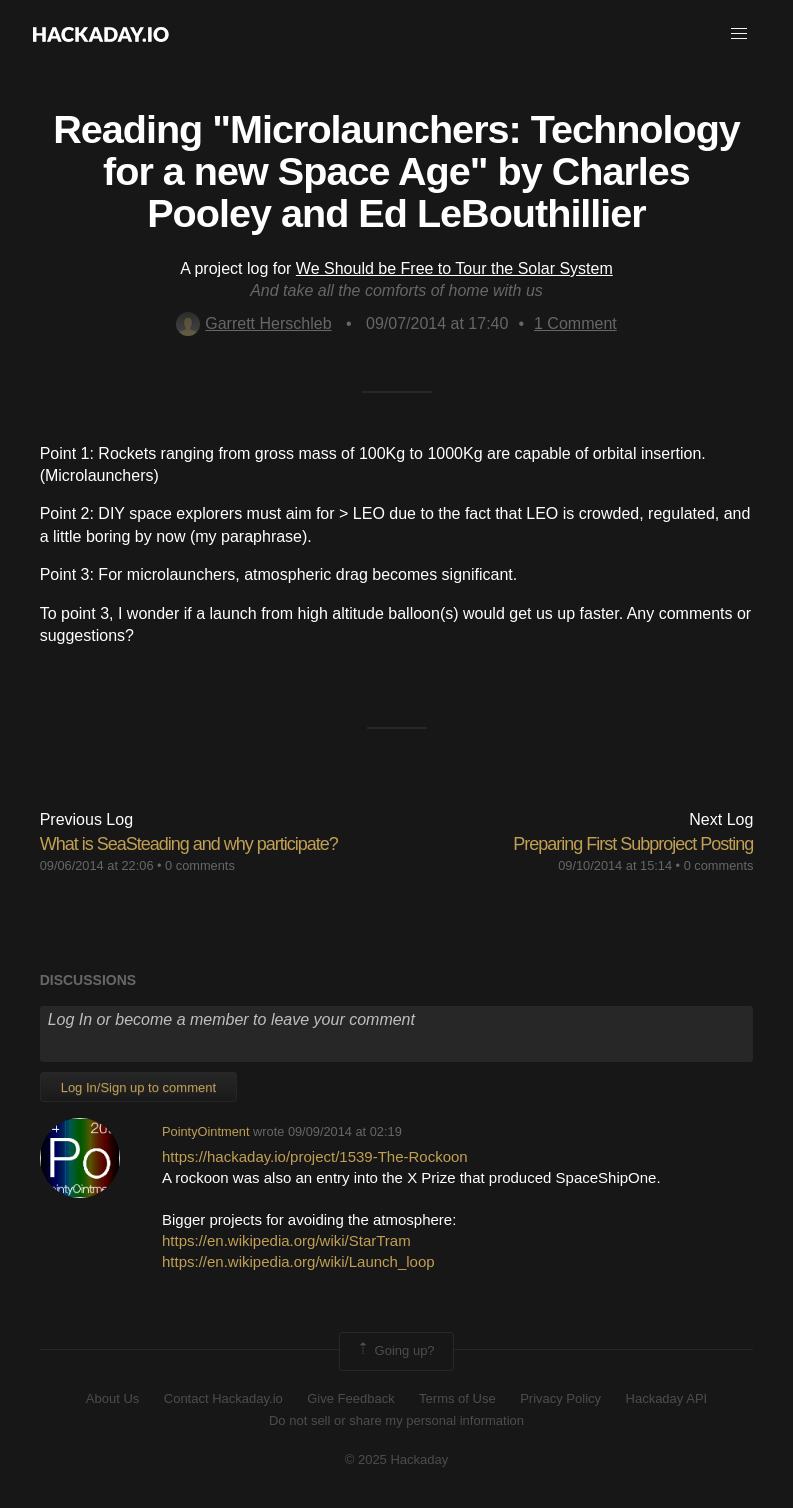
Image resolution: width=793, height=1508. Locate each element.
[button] (739, 34)
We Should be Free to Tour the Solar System (454, 268)
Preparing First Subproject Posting (633, 844)
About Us (112, 1398)
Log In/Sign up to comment (138, 1087)
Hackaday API (667, 1398)
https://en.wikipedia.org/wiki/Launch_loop (298, 1261)
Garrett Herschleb (253, 323)
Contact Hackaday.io (223, 1398)
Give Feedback (350, 1398)
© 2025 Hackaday (397, 1459)
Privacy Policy (560, 1398)
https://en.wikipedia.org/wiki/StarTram (286, 1240)
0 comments (200, 865)
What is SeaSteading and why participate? (189, 844)
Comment (575, 323)
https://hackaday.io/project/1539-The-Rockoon (315, 1156)
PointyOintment (206, 1131)
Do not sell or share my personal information (396, 1420)
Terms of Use (457, 1398)
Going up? (395, 1351)
